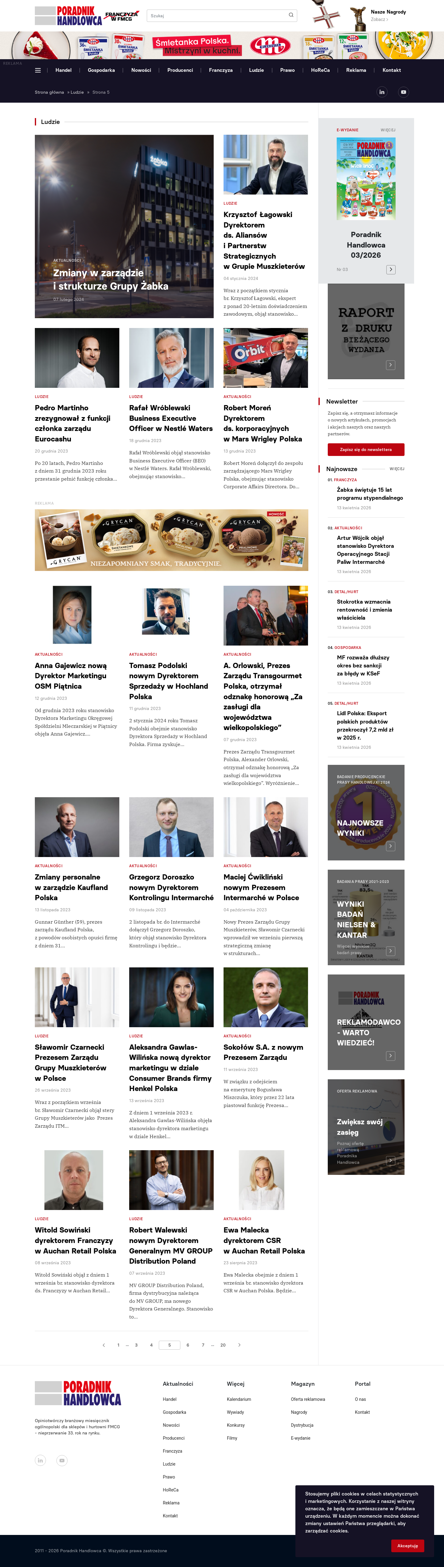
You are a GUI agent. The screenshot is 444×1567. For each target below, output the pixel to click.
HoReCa (320, 70)
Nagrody (299, 1412)
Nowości (141, 70)
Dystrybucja (302, 1425)
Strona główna (49, 92)
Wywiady (235, 1412)
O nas (360, 1399)
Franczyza (221, 70)
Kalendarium (239, 1399)
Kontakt (392, 70)
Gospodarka (101, 70)
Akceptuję (407, 1546)
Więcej (388, 130)
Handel (64, 70)
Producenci (180, 70)
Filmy (232, 1438)
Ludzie (256, 70)
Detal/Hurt (347, 592)
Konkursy (236, 1425)
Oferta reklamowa (308, 1399)
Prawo (287, 70)
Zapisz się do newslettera (366, 449)
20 (223, 1345)
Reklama (356, 70)
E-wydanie (300, 1438)
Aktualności (348, 528)
